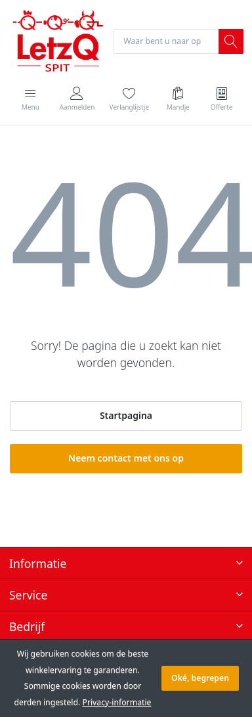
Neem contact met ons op (126, 458)
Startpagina (126, 415)
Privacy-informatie (116, 702)
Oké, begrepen (200, 678)
